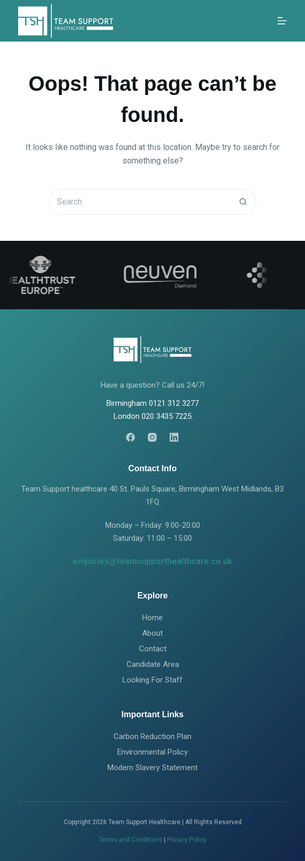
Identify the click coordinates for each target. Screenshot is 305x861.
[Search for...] (139, 202)
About (152, 633)
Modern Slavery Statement (152, 767)
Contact (153, 648)
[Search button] (243, 202)
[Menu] (282, 20)
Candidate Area (153, 664)
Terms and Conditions (130, 839)
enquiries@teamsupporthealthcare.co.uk (152, 561)
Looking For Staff (152, 680)
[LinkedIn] (174, 437)
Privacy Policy (186, 839)
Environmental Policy (152, 752)
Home (152, 617)
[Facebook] (130, 437)
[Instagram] (152, 437)
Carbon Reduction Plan (152, 736)
